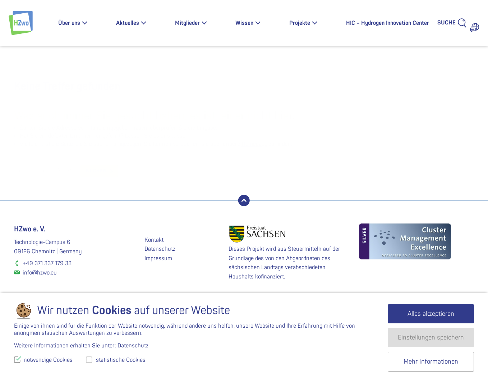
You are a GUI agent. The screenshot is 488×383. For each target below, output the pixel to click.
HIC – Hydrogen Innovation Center (387, 23)
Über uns (69, 23)
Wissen (244, 23)
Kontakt (154, 240)
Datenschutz (159, 249)
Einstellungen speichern (431, 337)
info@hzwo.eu (40, 272)
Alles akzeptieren (431, 314)
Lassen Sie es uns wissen (157, 135)
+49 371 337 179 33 (47, 263)
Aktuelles (127, 23)
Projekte (299, 23)
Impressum (158, 258)
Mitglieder (187, 23)
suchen (96, 171)
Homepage (254, 144)
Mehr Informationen (431, 361)
